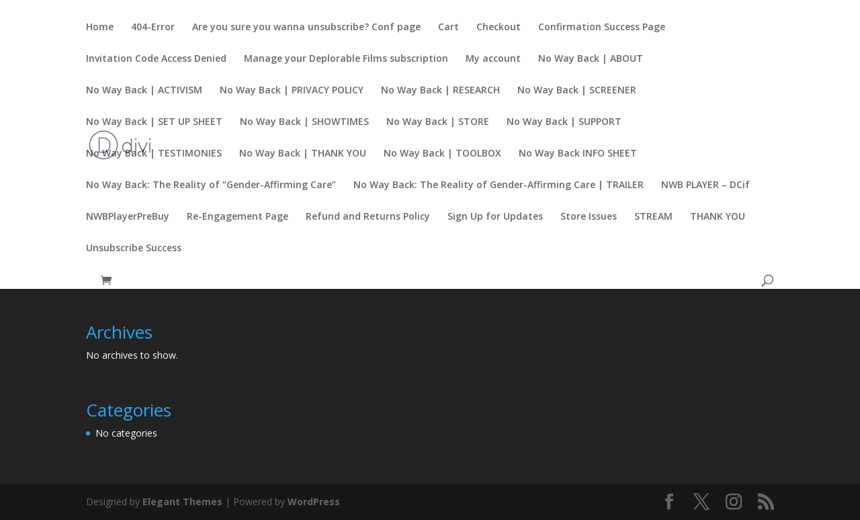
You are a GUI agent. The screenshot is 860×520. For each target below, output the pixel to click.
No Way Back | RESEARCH (440, 90)
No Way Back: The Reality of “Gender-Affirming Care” (211, 185)
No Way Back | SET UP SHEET (154, 122)
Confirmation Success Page (601, 27)
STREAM (653, 217)
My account (493, 59)
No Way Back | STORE (437, 122)
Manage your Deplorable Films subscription (346, 59)
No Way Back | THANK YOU (302, 153)
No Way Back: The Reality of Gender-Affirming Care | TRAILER (498, 185)
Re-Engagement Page (237, 217)
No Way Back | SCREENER (576, 90)
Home (100, 27)
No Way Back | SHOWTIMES (304, 122)
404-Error (153, 27)
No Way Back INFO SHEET (578, 153)
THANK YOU (717, 217)
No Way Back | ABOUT (590, 59)
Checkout (498, 27)
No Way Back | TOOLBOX (442, 153)
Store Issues (588, 217)
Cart (448, 27)
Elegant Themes (182, 501)
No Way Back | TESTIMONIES (154, 153)
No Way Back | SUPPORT (564, 122)
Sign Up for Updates (495, 217)
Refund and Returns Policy (368, 217)
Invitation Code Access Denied (156, 59)
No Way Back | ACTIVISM (144, 90)
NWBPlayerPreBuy (127, 217)
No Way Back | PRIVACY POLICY (291, 90)
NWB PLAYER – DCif (705, 185)
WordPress (314, 501)
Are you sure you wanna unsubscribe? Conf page (306, 27)
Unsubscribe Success (133, 248)
